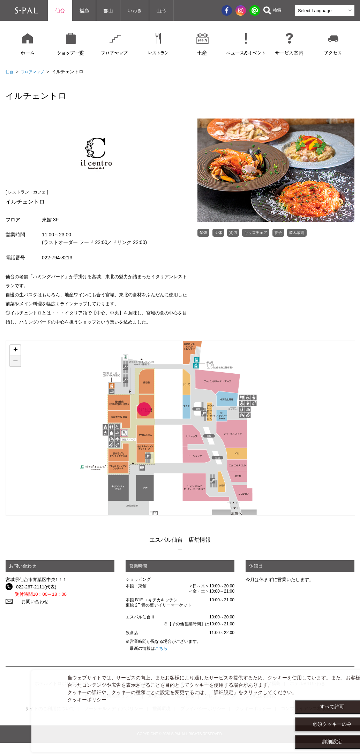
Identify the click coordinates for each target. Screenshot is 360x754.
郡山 (108, 10)
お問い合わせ (29, 601)
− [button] (15, 361)
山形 (161, 10)
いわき (134, 10)
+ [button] (15, 350)
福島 (84, 10)
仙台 (60, 10)
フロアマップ (36, 71)
